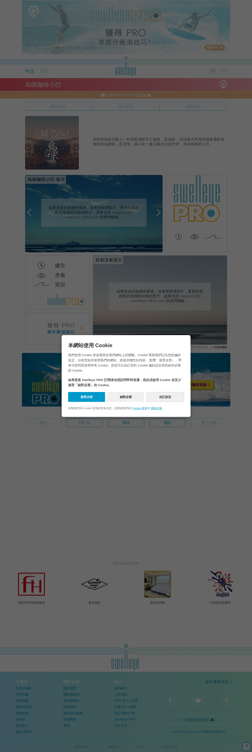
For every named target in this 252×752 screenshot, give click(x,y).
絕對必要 (126, 397)
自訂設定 (165, 397)
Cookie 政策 (139, 408)
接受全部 (87, 397)
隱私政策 (156, 408)
